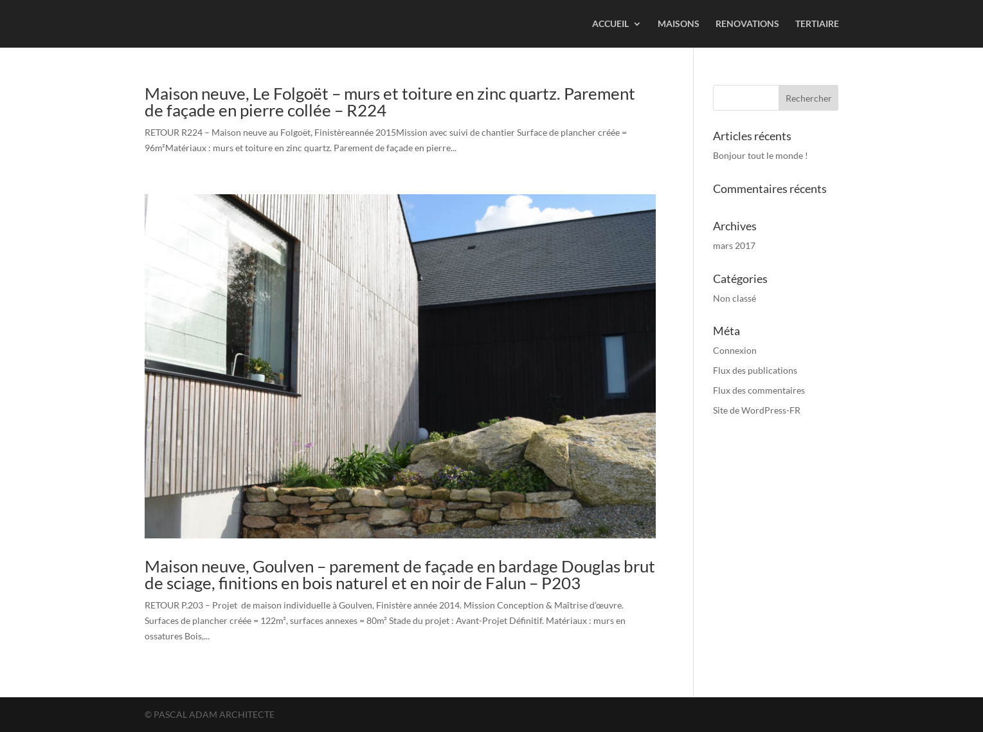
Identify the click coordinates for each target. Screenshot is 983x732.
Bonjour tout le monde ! (760, 155)
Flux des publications (755, 370)
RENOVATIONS (747, 24)
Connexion (735, 350)
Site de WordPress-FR (756, 410)
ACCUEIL (610, 24)
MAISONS (678, 24)
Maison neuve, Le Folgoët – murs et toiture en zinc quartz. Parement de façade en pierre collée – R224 (390, 101)
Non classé (734, 298)
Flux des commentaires (759, 390)
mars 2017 (734, 245)
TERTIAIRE (817, 24)
